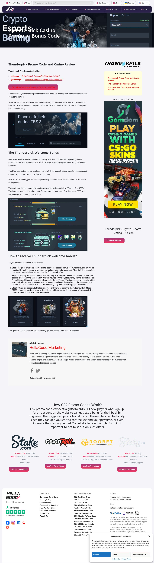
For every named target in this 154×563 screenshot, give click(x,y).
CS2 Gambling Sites (82, 497)
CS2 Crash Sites (80, 503)
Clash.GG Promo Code (83, 535)
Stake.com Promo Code (83, 511)
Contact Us (44, 513)
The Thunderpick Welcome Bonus (122, 84)
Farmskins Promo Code (83, 522)
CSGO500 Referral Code (84, 524)
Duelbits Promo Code (83, 513)
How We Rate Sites (47, 508)
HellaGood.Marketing (47, 348)
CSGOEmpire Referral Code (85, 516)
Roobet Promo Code (82, 508)
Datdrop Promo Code (82, 530)
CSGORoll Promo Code (83, 505)
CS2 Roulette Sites (82, 500)
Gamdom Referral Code (83, 519)
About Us (44, 516)
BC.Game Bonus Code (83, 527)
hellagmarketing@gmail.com (122, 508)
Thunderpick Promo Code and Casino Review (123, 79)
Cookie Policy (116, 559)
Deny (115, 554)
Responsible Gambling (49, 505)
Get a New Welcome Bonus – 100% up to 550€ (33, 87)
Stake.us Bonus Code (83, 532)
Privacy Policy (126, 559)
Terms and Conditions (49, 497)
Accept (96, 554)
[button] (149, 536)
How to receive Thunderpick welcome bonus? (123, 88)
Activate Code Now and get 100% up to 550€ (40, 76)
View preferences (140, 554)
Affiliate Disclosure (48, 511)
